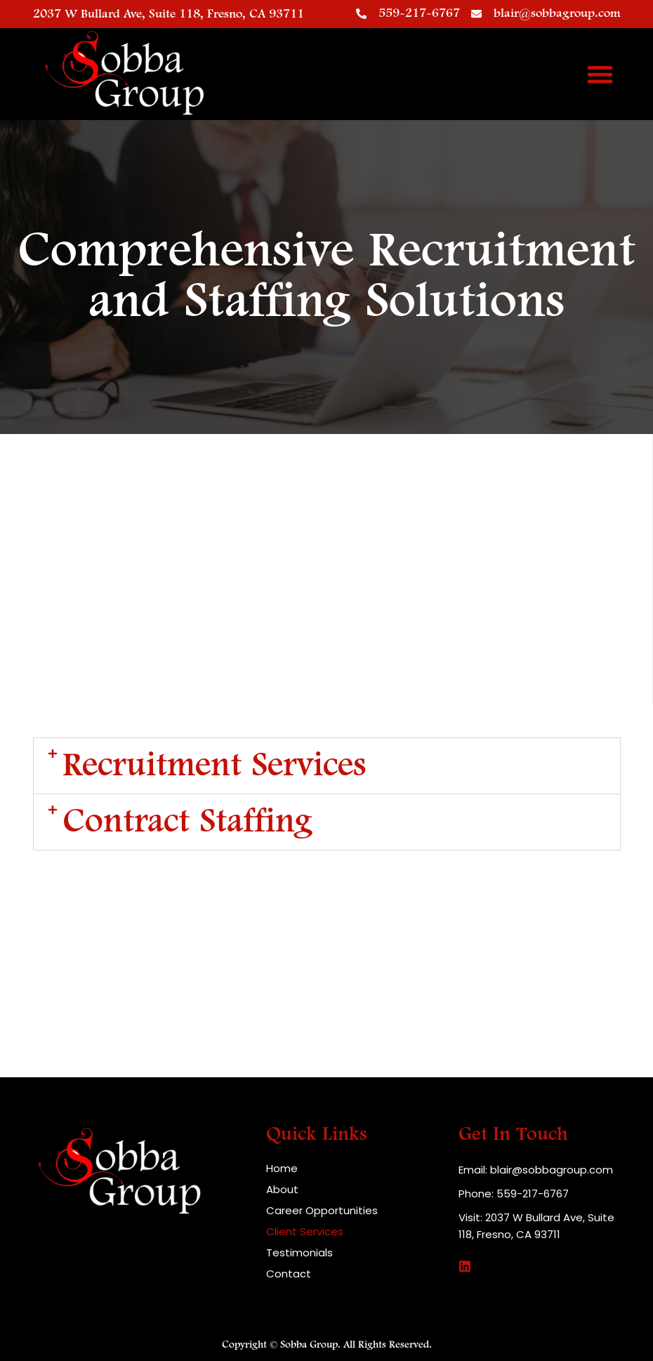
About (282, 1190)
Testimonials (299, 1253)
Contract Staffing (187, 822)
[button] (600, 74)
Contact (288, 1274)
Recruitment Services (214, 766)
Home (282, 1169)
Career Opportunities (322, 1211)
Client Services (304, 1232)
